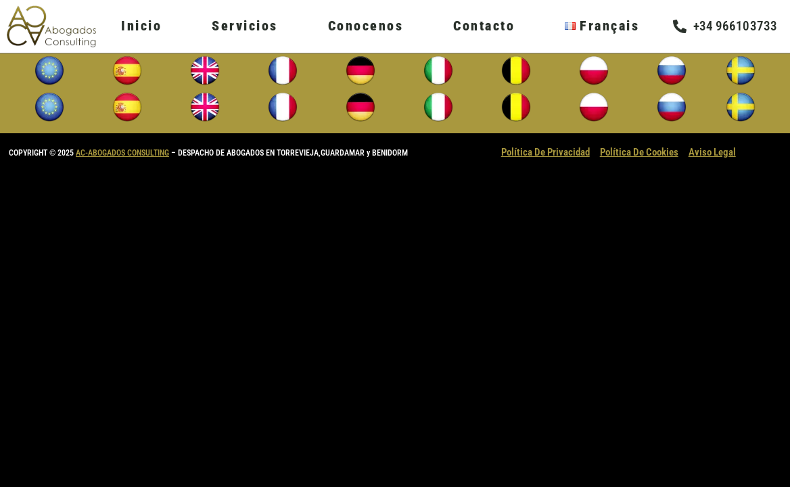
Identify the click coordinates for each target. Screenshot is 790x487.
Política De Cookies (639, 152)
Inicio (141, 26)
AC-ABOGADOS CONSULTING (122, 153)
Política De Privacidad (545, 152)
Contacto (484, 26)
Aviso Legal (712, 152)
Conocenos (366, 26)
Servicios (245, 26)
